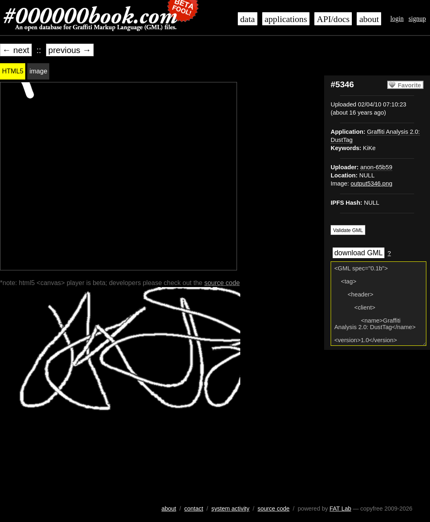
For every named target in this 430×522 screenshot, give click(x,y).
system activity (230, 508)
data (247, 19)
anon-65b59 (376, 167)
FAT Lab (340, 508)
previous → (69, 50)
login (397, 18)
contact (193, 508)
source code (222, 282)
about (369, 19)
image (38, 71)
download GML (358, 253)
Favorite (409, 85)
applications (286, 19)
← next (15, 50)
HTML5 (12, 71)
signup (417, 18)
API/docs (333, 19)
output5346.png (371, 183)
